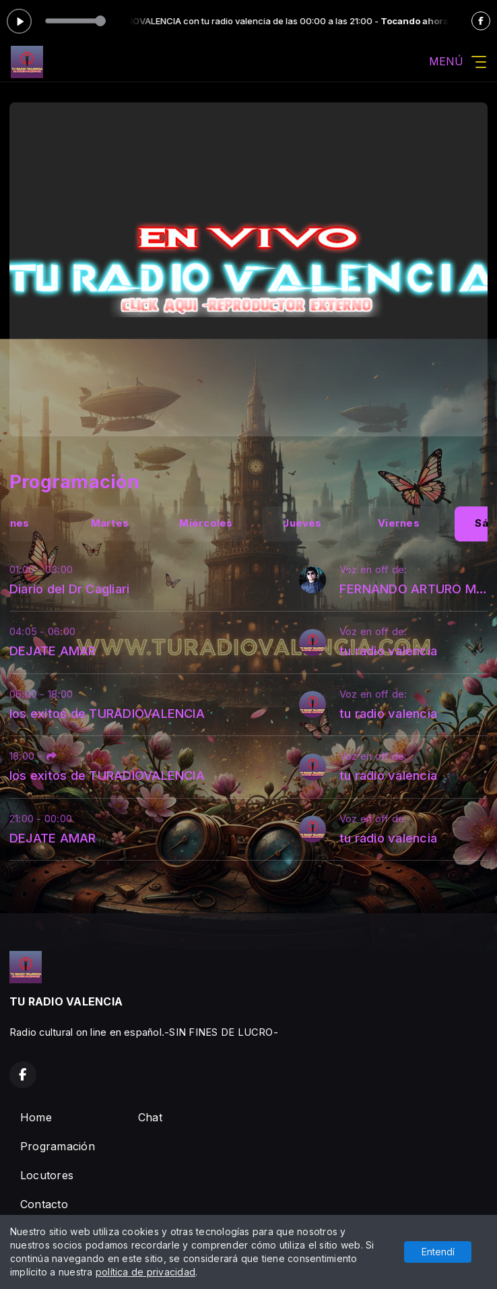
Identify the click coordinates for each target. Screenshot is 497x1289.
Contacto (44, 1204)
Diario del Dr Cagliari (69, 588)
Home (36, 1117)
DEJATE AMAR (52, 650)
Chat (150, 1117)
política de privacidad (145, 1272)
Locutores (46, 1175)
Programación (57, 1146)
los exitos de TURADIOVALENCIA (107, 713)
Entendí (438, 1251)
